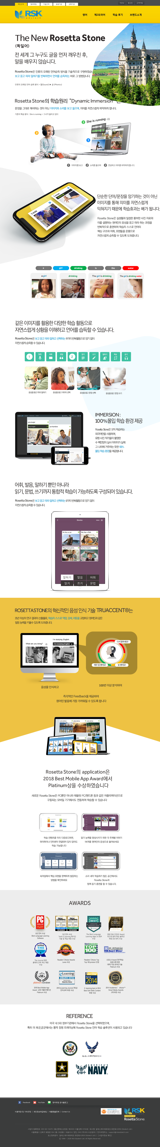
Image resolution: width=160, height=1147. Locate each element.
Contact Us (66, 1112)
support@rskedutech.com (118, 1132)
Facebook (26, 1102)
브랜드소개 (136, 14)
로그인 (130, 3)
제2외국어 (99, 14)
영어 (84, 14)
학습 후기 (118, 14)
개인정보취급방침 (40, 1112)
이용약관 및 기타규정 (23, 1112)
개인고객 (21, 4)
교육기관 (72, 4)
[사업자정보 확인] (105, 1135)
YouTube (41, 1102)
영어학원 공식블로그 (60, 1102)
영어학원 (33, 4)
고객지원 (140, 3)
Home (122, 3)
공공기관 (59, 4)
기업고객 (46, 4)
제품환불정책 (54, 1112)
